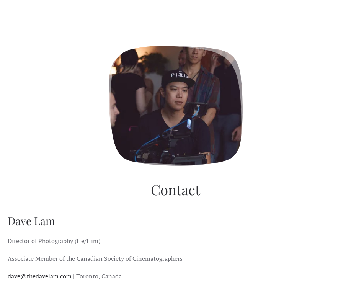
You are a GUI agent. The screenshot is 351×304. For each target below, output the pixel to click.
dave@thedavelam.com (40, 276)
